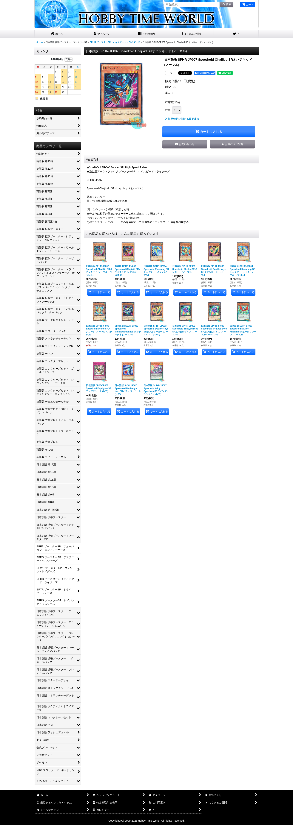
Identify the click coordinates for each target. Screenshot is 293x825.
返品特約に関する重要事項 (182, 118)
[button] (232, 144)
